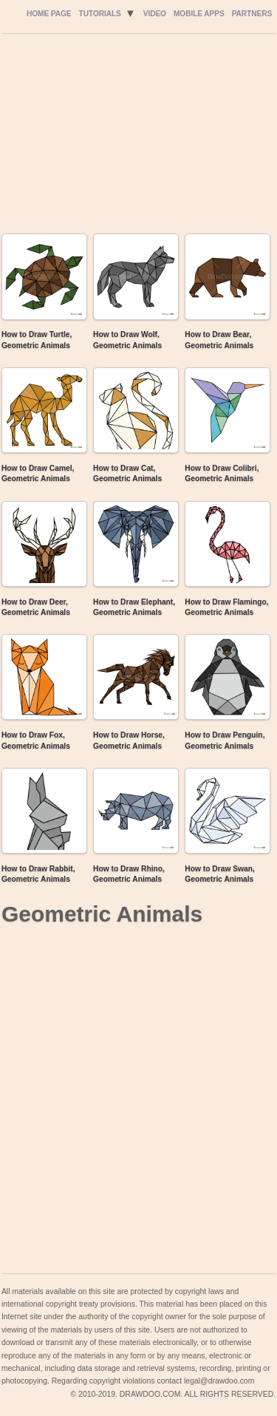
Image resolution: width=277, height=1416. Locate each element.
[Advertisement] (137, 137)
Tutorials (100, 14)
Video (154, 14)
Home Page (49, 14)
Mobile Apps (199, 14)
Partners (252, 14)
